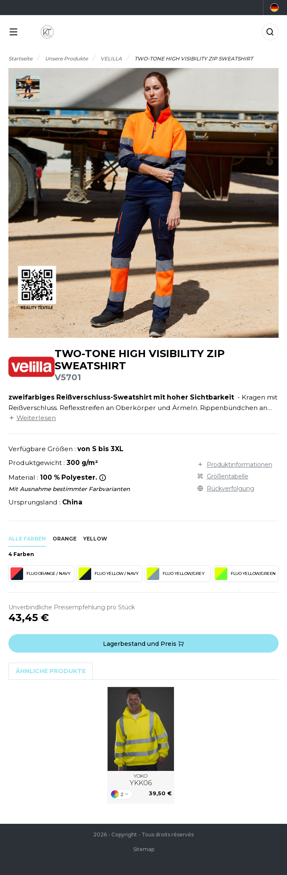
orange (64, 538)
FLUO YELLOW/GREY (175, 573)
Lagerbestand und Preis (143, 644)
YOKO (141, 780)
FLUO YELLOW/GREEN (245, 573)
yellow (95, 538)
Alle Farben (27, 538)
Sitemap (143, 849)
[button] (27, 87)
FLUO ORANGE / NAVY (40, 573)
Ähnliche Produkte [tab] (51, 671)
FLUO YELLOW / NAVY (108, 573)
